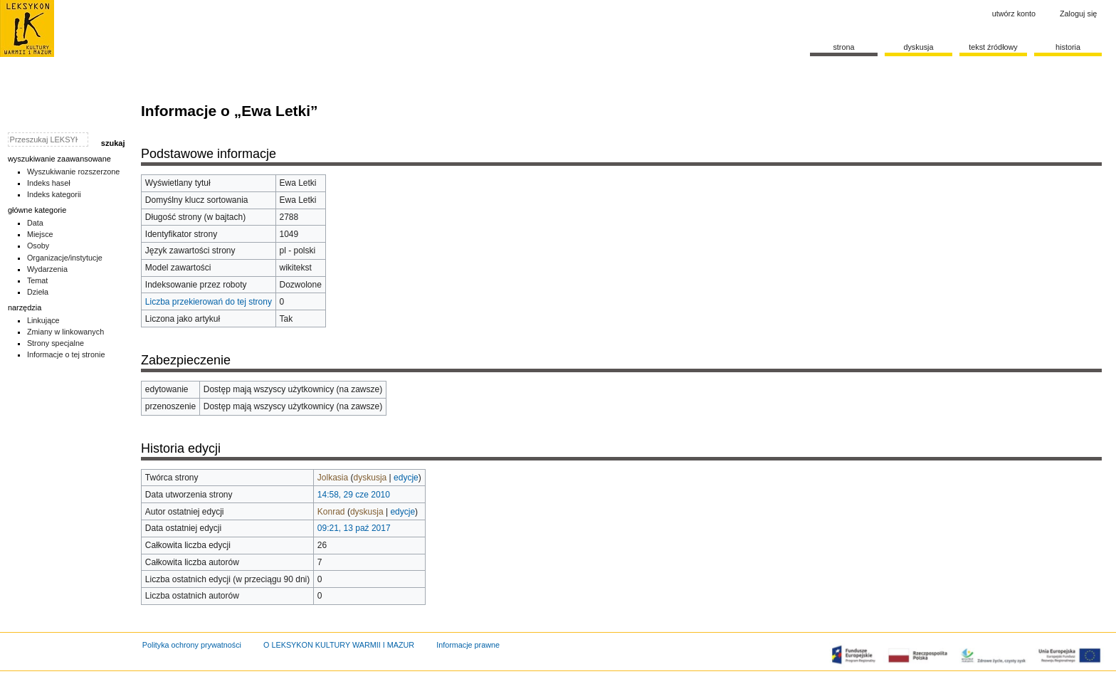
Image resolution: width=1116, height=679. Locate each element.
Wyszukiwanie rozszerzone (73, 171)
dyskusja (370, 478)
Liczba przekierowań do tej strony (208, 302)
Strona (843, 47)
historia (1068, 47)
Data (35, 223)
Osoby (38, 245)
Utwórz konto (1014, 13)
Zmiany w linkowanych (65, 331)
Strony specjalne (55, 343)
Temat (37, 280)
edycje (406, 478)
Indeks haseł (48, 183)
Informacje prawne (468, 645)
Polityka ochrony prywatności (191, 645)
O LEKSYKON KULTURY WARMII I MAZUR (338, 645)
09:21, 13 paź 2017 (354, 528)
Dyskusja (918, 47)
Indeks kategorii (54, 194)
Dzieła (37, 292)
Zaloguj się (1078, 13)
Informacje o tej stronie (66, 354)
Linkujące (43, 320)
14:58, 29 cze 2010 (353, 495)
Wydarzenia (47, 269)
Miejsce (40, 234)
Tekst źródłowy (993, 47)
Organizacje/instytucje (64, 257)
